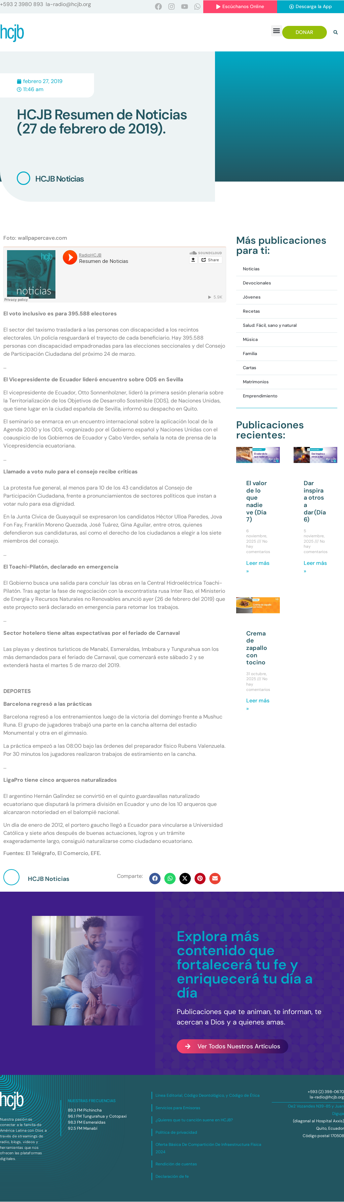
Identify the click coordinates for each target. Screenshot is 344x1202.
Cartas (249, 368)
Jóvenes (252, 297)
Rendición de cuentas (176, 1164)
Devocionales (257, 283)
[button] (276, 31)
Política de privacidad (176, 1132)
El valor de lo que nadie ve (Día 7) (256, 501)
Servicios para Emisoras (178, 1108)
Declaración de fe (172, 1176)
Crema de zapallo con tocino (256, 648)
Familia (250, 354)
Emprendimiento (260, 396)
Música (250, 340)
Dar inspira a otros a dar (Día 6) (315, 501)
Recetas (251, 311)
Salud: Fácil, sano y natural (270, 325)
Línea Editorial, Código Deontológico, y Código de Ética (208, 1095)
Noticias (251, 269)
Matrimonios (256, 382)
